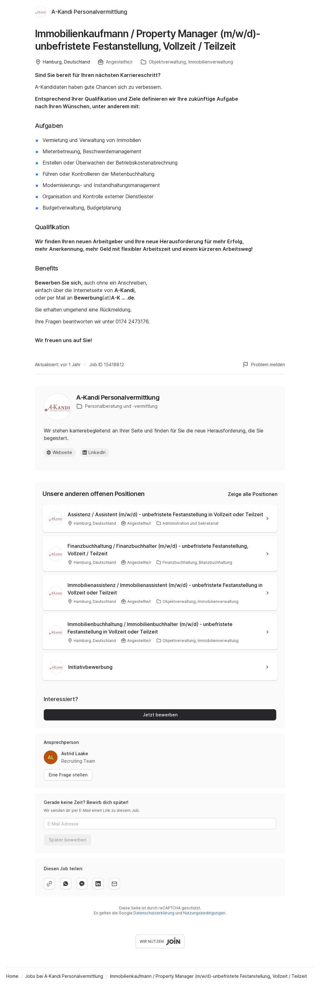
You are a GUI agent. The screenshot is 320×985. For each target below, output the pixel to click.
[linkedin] (98, 883)
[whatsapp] (65, 883)
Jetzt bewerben (160, 714)
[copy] (49, 883)
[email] (114, 883)
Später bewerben (67, 839)
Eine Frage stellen (68, 774)
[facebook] (82, 883)
